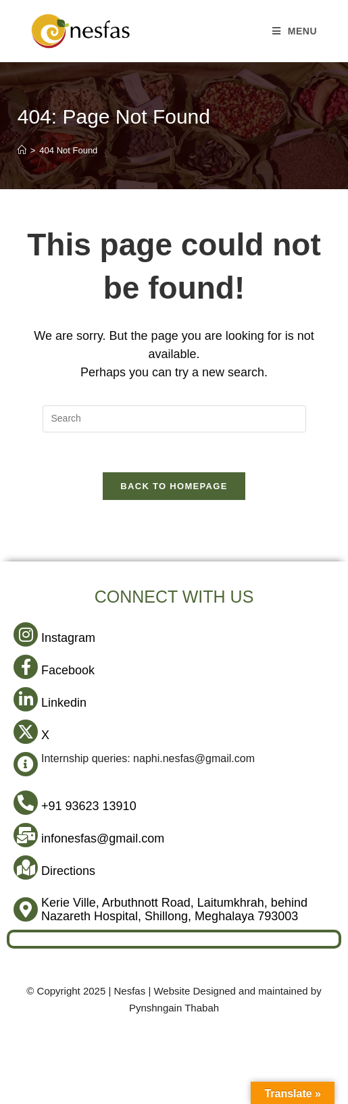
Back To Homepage (173, 487)
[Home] (22, 150)
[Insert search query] (174, 418)
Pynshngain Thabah (174, 1009)
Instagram (68, 639)
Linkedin (63, 704)
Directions (68, 872)
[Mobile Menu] (295, 31)
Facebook (68, 671)
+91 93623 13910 (88, 807)
